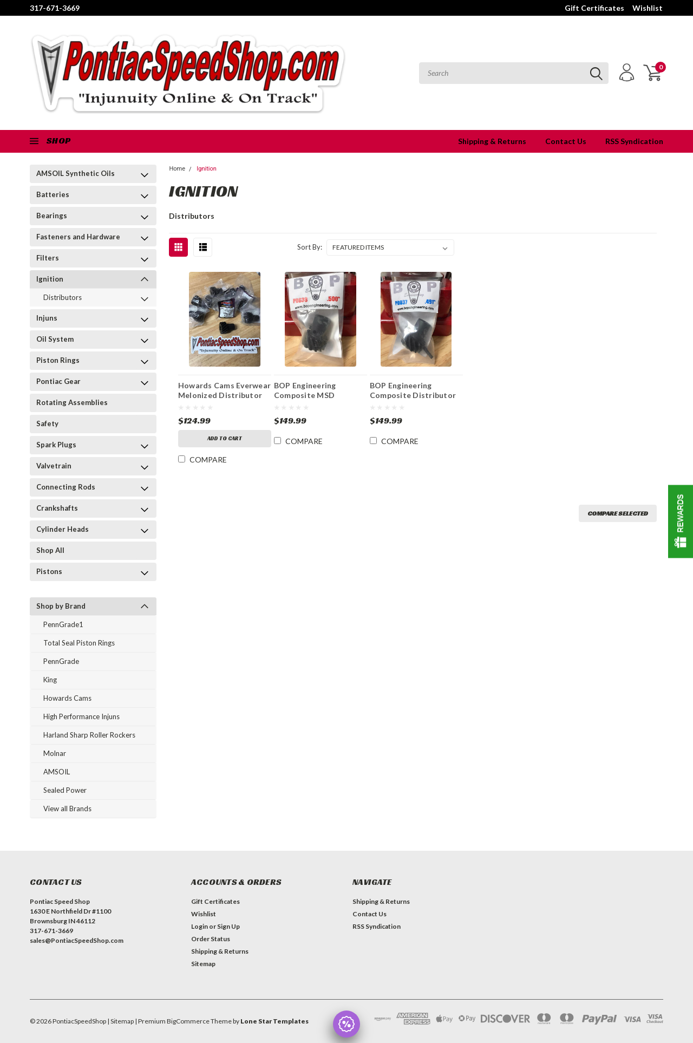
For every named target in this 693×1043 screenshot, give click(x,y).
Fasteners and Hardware (78, 236)
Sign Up (228, 926)
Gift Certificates (594, 7)
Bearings (51, 215)
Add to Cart (224, 438)
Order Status (210, 939)
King (50, 679)
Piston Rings (58, 360)
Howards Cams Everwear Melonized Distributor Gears (224, 391)
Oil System (55, 339)
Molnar (54, 753)
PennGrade (61, 661)
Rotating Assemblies (72, 402)
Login (199, 926)
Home (177, 168)
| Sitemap (120, 1021)
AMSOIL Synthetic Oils (75, 173)
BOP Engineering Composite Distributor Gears (413, 391)
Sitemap (203, 964)
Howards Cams (67, 698)
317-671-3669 (55, 7)
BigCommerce (188, 1021)
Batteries (52, 194)
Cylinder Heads (62, 529)
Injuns (46, 318)
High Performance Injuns (81, 716)
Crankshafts (57, 508)
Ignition (49, 279)
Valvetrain (53, 465)
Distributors (62, 297)
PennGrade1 (63, 624)
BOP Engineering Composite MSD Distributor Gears (307, 391)
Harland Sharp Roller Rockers (89, 735)
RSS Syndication (634, 141)
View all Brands (67, 808)
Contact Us (565, 141)
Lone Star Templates (274, 1021)
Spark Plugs (56, 444)
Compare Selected (617, 513)
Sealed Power (65, 790)
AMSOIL (56, 771)
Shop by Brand (61, 606)
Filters (47, 257)
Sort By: (309, 247)
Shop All (50, 550)
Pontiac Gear (58, 381)
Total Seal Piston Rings (79, 642)
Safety (47, 423)
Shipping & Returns (492, 141)
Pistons (49, 571)
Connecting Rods (65, 487)
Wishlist (647, 7)
